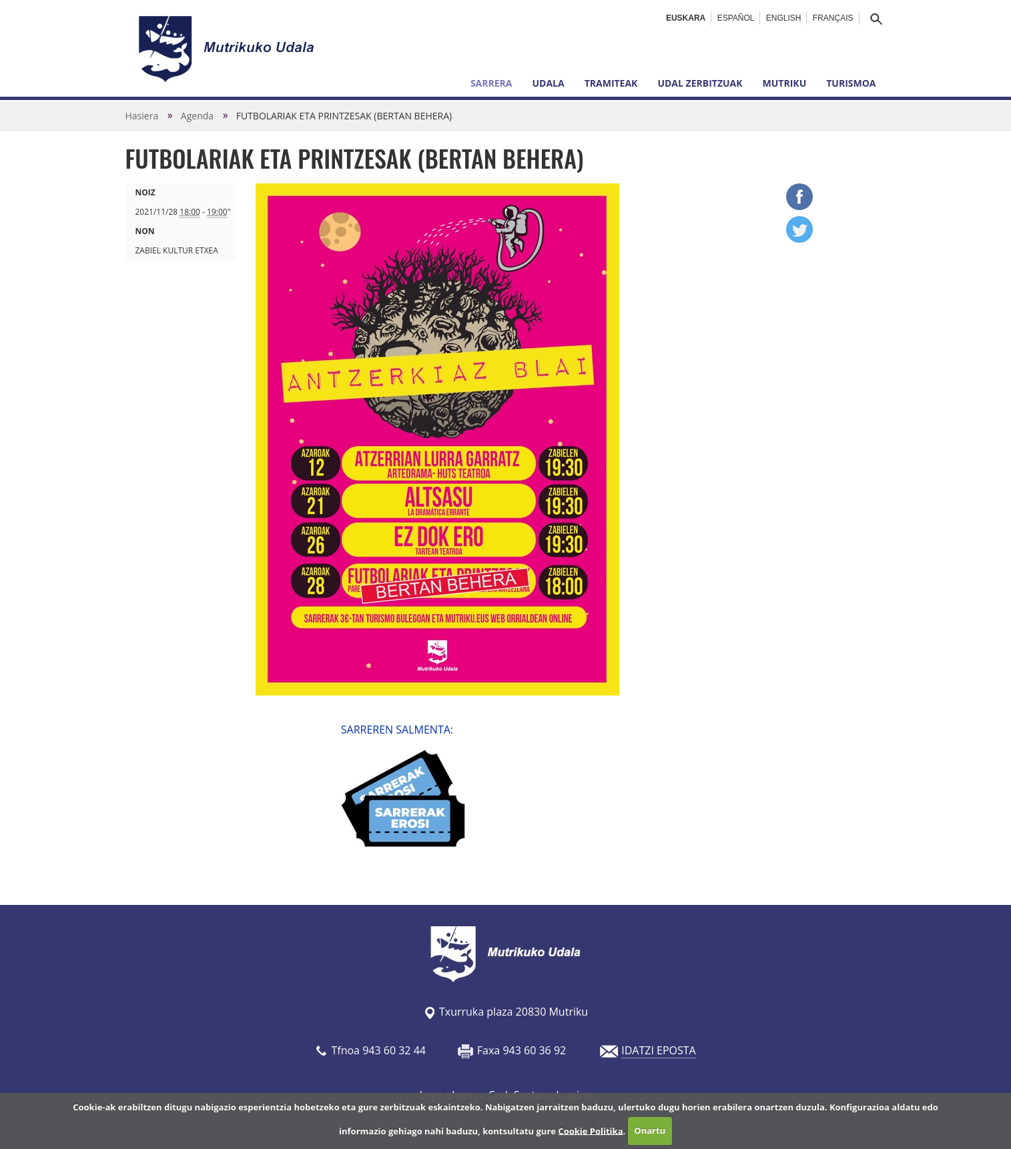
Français (833, 18)
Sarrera (491, 83)
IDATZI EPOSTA (658, 1050)
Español (736, 18)
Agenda (197, 115)
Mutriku (785, 83)
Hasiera (142, 115)
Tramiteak (611, 83)
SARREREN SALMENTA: (397, 729)
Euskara (685, 18)
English (783, 18)
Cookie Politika (590, 1130)
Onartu (649, 1130)
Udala (548, 83)
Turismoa (851, 83)
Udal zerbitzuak (699, 83)
